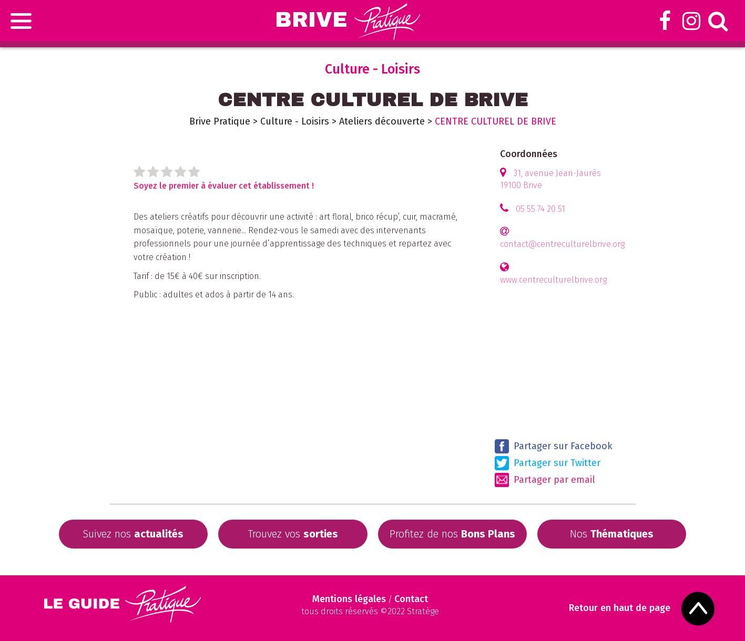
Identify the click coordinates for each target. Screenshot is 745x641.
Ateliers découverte (382, 121)
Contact (411, 599)
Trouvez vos (293, 534)
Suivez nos (133, 534)
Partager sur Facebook (554, 446)
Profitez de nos (452, 534)
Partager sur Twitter (547, 463)
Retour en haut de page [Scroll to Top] (620, 608)
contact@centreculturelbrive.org (562, 244)
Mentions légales (349, 599)
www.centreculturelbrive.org (553, 280)
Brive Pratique (219, 121)
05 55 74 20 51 (540, 209)
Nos (612, 534)
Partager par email (545, 480)
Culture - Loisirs (294, 121)
